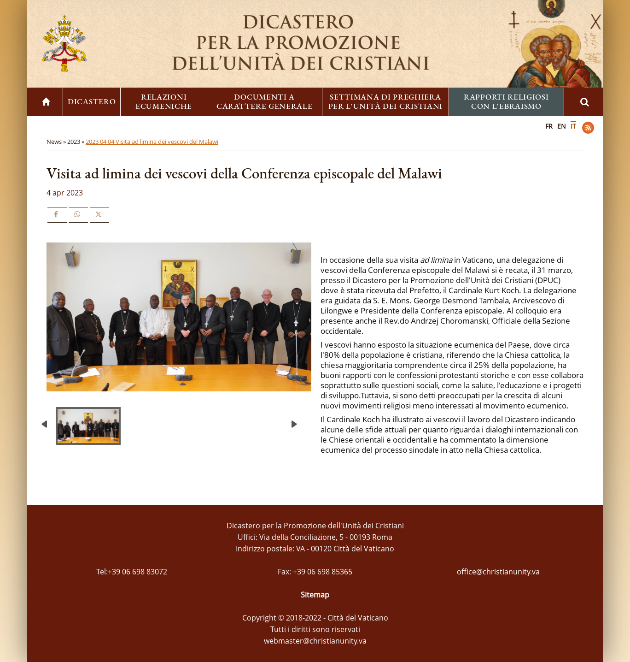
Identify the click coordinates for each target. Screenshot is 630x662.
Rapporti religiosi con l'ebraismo (506, 101)
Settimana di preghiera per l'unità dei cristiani (385, 101)
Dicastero (92, 101)
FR (549, 126)
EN (561, 126)
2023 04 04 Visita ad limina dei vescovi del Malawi (152, 141)
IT (573, 126)
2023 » (76, 141)
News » (57, 141)
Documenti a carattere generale (264, 101)
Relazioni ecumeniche (163, 101)
